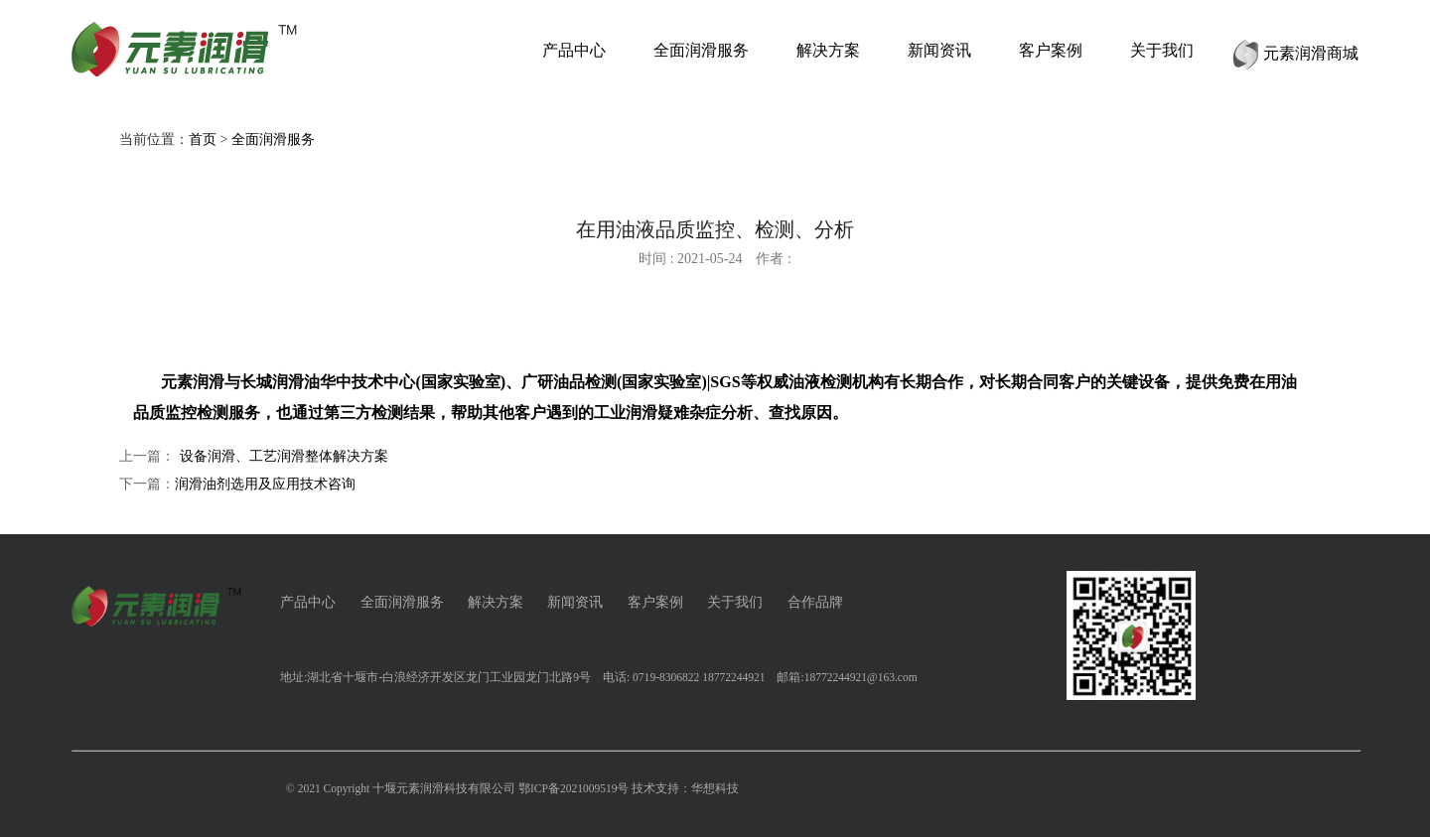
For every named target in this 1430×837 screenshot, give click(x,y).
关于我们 (735, 602)
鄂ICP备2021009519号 (574, 788)
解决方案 (495, 602)
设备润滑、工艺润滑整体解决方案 (284, 456)
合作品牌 (815, 602)
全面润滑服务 (273, 139)
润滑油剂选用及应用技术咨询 (265, 484)
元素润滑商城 (1295, 53)
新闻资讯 (575, 602)
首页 (202, 139)
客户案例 (655, 602)
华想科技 (715, 788)
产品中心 (308, 602)
